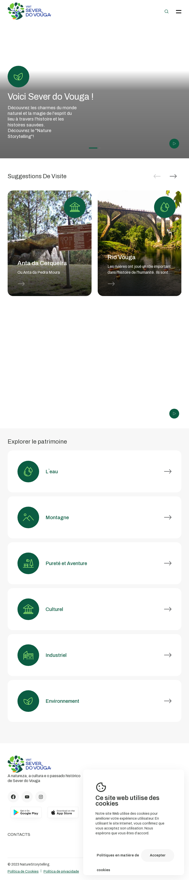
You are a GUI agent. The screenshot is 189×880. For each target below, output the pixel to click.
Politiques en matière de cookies (118, 858)
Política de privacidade (61, 871)
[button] (173, 176)
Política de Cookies (23, 871)
